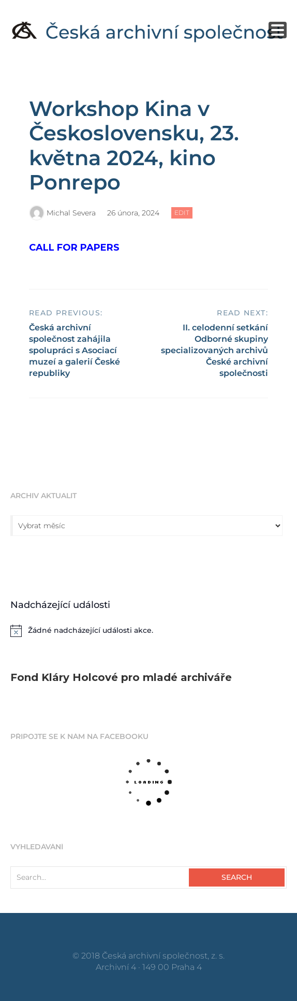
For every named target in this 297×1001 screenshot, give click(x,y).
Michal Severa (71, 212)
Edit (183, 213)
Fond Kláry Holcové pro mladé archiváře (121, 677)
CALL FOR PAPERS (74, 247)
